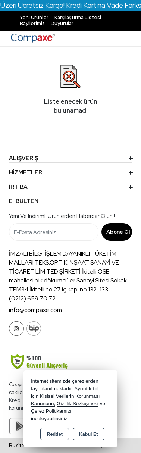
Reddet (54, 434)
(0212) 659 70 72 (32, 298)
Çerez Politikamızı (51, 411)
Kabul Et (88, 434)
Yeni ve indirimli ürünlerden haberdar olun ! (62, 216)
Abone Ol (118, 231)
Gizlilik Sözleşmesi (77, 403)
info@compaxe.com (35, 310)
